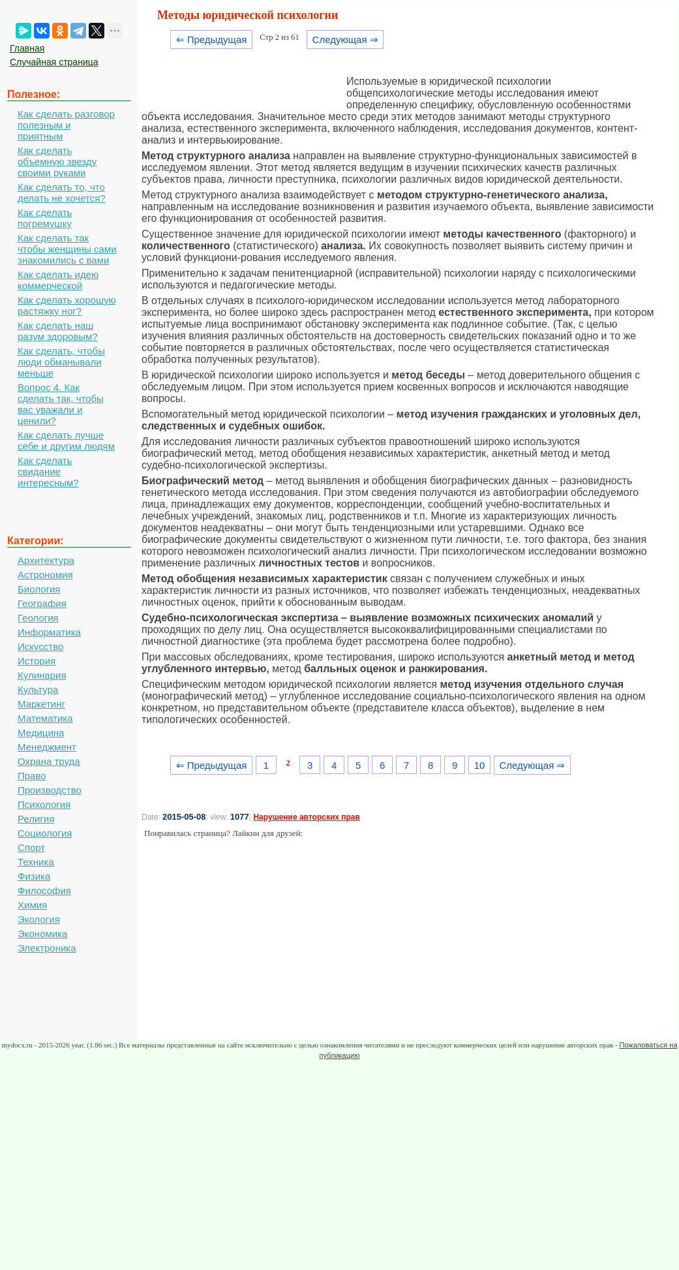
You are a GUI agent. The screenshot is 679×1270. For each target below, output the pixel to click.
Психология (44, 804)
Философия (44, 890)
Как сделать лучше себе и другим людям (66, 440)
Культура (38, 689)
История (36, 660)
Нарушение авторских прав (306, 817)
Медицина (41, 732)
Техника (36, 861)
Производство (50, 790)
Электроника (47, 947)
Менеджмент (47, 746)
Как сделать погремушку (45, 218)
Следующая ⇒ (345, 39)
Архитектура (46, 560)
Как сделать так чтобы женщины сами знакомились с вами (67, 249)
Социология (45, 833)
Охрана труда (49, 761)
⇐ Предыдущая (211, 39)
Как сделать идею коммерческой (58, 280)
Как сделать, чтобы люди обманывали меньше (61, 362)
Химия (32, 904)
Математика (45, 718)
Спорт (31, 847)
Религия (36, 818)
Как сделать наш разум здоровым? (58, 331)
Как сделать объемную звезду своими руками (57, 161)
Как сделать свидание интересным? (48, 471)
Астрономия (45, 574)
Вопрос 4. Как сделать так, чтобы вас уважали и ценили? (61, 404)
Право (32, 775)
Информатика (49, 632)
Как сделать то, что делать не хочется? (62, 192)
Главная (27, 48)
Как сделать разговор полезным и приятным (66, 125)
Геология (38, 617)
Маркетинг (41, 703)
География (42, 603)
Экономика (42, 933)
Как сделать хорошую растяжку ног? (67, 305)
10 (479, 765)
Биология (39, 589)
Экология (39, 919)
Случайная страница (54, 62)
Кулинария (42, 675)
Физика (34, 876)
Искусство (40, 646)
